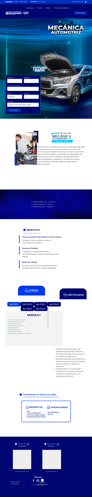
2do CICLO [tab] (27, 304)
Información (14, 110)
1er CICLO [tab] (14, 304)
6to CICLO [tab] (40, 309)
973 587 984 (14, 1)
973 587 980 (23, 1)
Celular (26, 93)
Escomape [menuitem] (29, 8)
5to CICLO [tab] (27, 309)
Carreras (10, 101)
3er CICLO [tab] (40, 304)
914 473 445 (41, 1)
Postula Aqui (80, 13)
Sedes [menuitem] (48, 8)
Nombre (10, 78)
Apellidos (27, 78)
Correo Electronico (13, 86)
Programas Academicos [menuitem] (62, 8)
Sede (9, 93)
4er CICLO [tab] (54, 304)
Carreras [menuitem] (40, 8)
